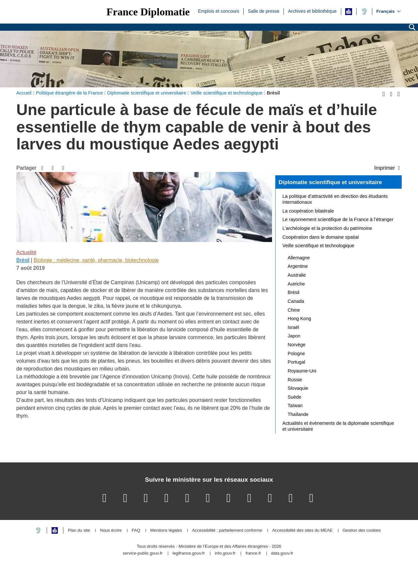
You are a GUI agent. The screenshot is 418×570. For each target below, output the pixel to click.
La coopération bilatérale (308, 211)
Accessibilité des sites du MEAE (302, 530)
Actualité (26, 252)
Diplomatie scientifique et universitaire (330, 182)
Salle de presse (264, 11)
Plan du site (79, 530)
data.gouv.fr (282, 553)
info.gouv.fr (225, 553)
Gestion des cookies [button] (362, 530)
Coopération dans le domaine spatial (320, 237)
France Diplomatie (148, 12)
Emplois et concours (218, 11)
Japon (294, 335)
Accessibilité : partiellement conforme (227, 530)
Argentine (298, 266)
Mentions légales (166, 530)
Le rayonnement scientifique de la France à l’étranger (338, 219)
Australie (297, 275)
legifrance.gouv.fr (188, 553)
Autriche (296, 283)
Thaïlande (298, 414)
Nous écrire (110, 530)
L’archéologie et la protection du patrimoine (327, 228)
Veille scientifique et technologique (318, 245)
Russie (295, 379)
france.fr (253, 553)
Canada (296, 301)
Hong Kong (299, 318)
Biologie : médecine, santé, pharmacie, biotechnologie (96, 260)
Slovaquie (298, 388)
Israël (293, 327)
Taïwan (295, 405)
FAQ (136, 530)
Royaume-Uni (302, 370)
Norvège (296, 344)
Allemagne (299, 257)
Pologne (296, 353)
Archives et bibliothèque (312, 11)
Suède (294, 397)
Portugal (296, 362)
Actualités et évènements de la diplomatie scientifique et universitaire (338, 426)
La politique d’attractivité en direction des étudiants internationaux (335, 199)
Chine (294, 310)
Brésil (22, 260)
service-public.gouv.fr (143, 553)
